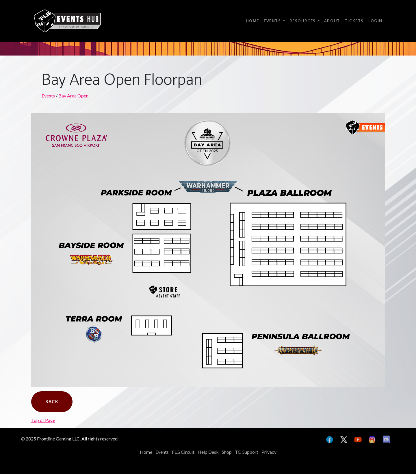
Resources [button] (303, 21)
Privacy (268, 452)
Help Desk (208, 452)
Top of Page (43, 420)
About (332, 21)
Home (252, 21)
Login (375, 21)
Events (48, 95)
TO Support (246, 452)
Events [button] (273, 21)
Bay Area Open (73, 95)
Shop (227, 452)
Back (51, 401)
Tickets (354, 21)
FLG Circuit (183, 452)
